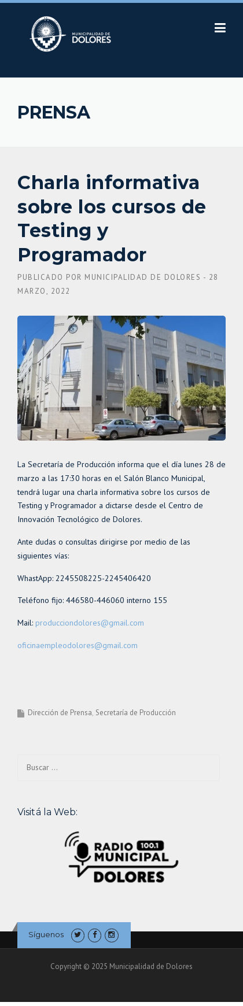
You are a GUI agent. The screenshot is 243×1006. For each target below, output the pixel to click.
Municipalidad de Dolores (142, 277)
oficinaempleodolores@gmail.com (77, 645)
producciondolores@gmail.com (89, 622)
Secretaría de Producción (135, 712)
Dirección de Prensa (60, 712)
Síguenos (46, 934)
